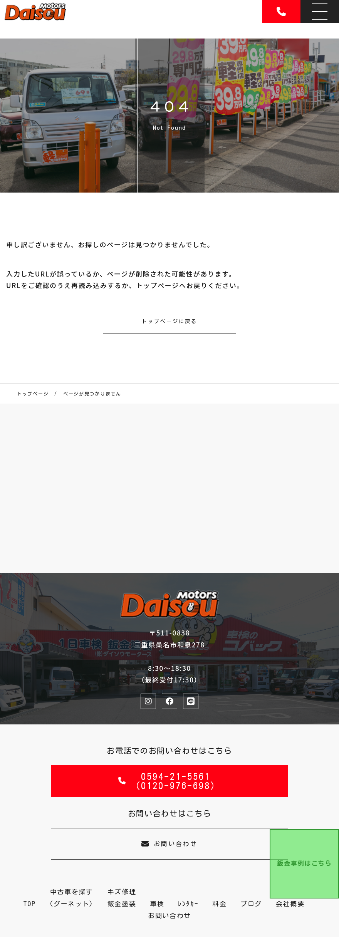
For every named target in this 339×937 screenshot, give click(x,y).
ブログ (251, 903)
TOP (29, 903)
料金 (219, 903)
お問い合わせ (169, 843)
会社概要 (290, 903)
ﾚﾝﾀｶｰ (188, 903)
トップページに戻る (169, 321)
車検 (157, 903)
